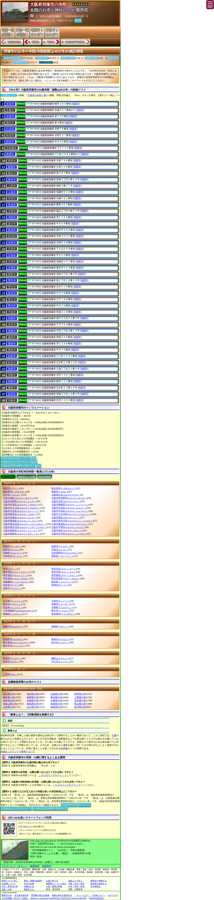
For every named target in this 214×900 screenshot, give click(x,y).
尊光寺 (12, 305)
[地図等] (75, 103)
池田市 (11, 488)
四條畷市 (16, 582)
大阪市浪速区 (19, 517)
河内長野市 (64, 553)
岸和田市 (13, 556)
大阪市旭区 (18, 498)
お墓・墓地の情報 (54, 886)
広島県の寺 (9, 707)
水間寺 (12, 242)
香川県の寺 (80, 707)
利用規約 (46, 866)
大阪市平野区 (68, 527)
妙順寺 (12, 356)
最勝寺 (12, 167)
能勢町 (60, 626)
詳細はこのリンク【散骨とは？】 (18, 751)
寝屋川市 (13, 626)
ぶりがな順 (8, 476)
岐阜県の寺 (9, 697)
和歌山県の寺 (10, 704)
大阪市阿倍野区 (69, 498)
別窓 (34, 458)
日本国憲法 (95, 886)
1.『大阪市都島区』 (13, 42)
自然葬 (64, 748)
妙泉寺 (12, 362)
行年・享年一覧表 (76, 886)
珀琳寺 (12, 400)
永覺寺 (10, 116)
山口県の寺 (32, 707)
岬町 (60, 658)
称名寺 (12, 179)
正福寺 (12, 255)
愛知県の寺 (56, 697)
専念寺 (12, 280)
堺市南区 (16, 578)
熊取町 (62, 556)
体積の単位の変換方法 (62, 895)
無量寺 (12, 368)
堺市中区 (63, 572)
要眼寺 (12, 387)
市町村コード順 (26, 476)
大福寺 (12, 312)
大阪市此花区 (20, 504)
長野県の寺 (80, 694)
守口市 (60, 661)
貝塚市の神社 (92, 58)
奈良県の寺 (80, 700)
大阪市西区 (65, 517)
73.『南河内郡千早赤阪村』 (73, 42)
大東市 (60, 601)
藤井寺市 (14, 645)
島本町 (62, 582)
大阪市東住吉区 (25, 524)
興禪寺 (10, 154)
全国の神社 (42, 58)
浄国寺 (12, 217)
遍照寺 (12, 337)
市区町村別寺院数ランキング (16, 458)
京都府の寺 (32, 700)
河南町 (13, 553)
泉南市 (12, 588)
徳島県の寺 (56, 707)
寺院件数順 (44, 476)
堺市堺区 (16, 572)
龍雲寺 (12, 394)
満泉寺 (12, 349)
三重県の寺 (80, 697)
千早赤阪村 (18, 610)
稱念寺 (12, 173)
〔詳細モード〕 (9, 95)
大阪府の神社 (68, 58)
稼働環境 (34, 866)
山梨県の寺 (56, 694)
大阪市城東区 (70, 504)
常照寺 (12, 198)
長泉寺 (12, 324)
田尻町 (13, 607)
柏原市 (60, 546)
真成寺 (12, 230)
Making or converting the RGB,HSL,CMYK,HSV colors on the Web (58, 898)
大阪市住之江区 (22, 508)
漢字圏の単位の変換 (40, 895)
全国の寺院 (113, 58)
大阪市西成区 (20, 521)
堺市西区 (15, 575)
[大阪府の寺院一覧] (37, 95)
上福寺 (12, 192)
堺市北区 (63, 569)
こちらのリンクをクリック (53, 775)
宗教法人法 (29, 886)
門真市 (59, 549)
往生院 (10, 129)
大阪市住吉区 (69, 508)
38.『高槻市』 (34, 42)
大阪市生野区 (19, 501)
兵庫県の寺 (56, 700)
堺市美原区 (65, 578)
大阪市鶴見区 (19, 514)
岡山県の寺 (80, 704)
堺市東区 (64, 575)
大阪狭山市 (65, 495)
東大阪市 (16, 642)
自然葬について (9, 884)
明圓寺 (12, 375)
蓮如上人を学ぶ (75, 881)
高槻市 (60, 604)
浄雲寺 (12, 211)
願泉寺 (10, 141)
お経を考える (52, 881)
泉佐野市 (14, 491)
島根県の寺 (56, 704)
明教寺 (12, 381)
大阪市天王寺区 (71, 514)
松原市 (12, 658)
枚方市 (60, 642)
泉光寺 (12, 293)
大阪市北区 (65, 501)
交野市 (11, 549)
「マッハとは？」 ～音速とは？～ (90, 895)
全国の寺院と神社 (12, 58)
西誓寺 (12, 274)
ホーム (78, 20)
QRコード (28, 826)
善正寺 (12, 299)
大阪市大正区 (22, 511)
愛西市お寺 (7, 895)
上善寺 (12, 185)
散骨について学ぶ (10, 881)
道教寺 (12, 331)
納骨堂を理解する (98, 881)
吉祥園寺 (11, 148)
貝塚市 (12, 546)
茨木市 (12, 495)
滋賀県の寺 (9, 700)
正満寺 (12, 267)
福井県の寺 (32, 694)
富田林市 (63, 614)
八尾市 (10, 674)
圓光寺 (10, 122)
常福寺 (12, 204)
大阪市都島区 (22, 534)
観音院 (10, 135)
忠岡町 (62, 607)
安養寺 (10, 110)
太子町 (13, 601)
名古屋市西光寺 (21, 895)
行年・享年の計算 (10, 886)
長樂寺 (12, 318)
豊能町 (13, 614)
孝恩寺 (12, 160)
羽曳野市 (13, 639)
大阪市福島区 (20, 530)
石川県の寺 (9, 694)
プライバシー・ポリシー (15, 866)
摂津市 (59, 585)
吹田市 (11, 585)
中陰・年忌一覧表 (76, 884)
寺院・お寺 (7, 889)
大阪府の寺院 (21, 62)
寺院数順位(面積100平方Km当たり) (18, 465)
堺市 (10, 569)
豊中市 (60, 610)
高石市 (12, 604)
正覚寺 (12, 248)
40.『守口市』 (49, 42)
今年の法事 (29, 884)
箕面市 (11, 661)
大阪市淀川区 (69, 534)
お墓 (114, 735)
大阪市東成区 (70, 524)
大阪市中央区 (70, 511)
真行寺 (12, 223)
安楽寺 (10, 103)
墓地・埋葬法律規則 (33, 881)
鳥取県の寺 (32, 704)
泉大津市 (63, 488)
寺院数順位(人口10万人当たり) (16, 462)
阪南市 (60, 639)
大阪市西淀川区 (72, 521)
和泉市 (59, 491)
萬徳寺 (12, 343)
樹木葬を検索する (98, 884)
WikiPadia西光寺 (96, 898)
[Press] (21, 103)
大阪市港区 (66, 530)
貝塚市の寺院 (46, 62)
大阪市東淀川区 (25, 527)
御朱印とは (29, 889)
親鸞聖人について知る (56, 884)
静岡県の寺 (32, 697)
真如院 (12, 236)
